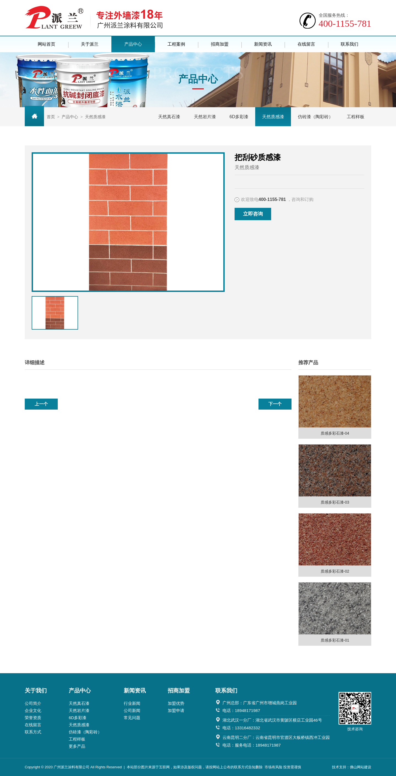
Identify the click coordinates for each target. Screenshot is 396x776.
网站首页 (46, 44)
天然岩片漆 (205, 116)
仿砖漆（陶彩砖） (315, 116)
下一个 (275, 404)
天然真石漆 (169, 116)
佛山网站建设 (360, 767)
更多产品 (77, 746)
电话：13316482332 (241, 727)
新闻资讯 (263, 44)
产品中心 (133, 44)
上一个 (41, 404)
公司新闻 (132, 710)
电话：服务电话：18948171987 (251, 745)
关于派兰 (89, 44)
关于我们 (36, 690)
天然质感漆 (273, 116)
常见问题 (132, 717)
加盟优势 (176, 703)
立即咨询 (253, 214)
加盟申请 (176, 710)
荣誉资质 (33, 717)
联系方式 (33, 732)
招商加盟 (220, 44)
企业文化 (33, 710)
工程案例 (176, 44)
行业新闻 (132, 703)
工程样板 (355, 116)
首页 (51, 116)
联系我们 (349, 44)
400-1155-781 (345, 21)
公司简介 (33, 703)
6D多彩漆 (239, 116)
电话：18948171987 (241, 710)
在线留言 (306, 44)
